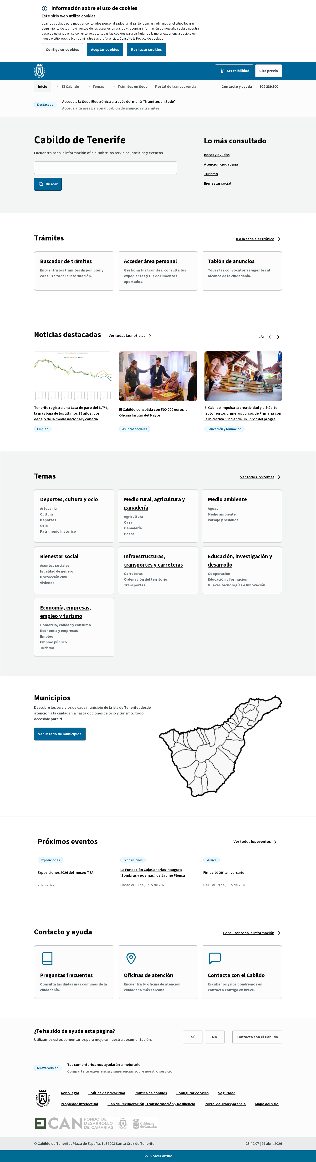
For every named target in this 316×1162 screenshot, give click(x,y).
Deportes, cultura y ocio (69, 499)
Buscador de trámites (66, 261)
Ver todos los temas (257, 477)
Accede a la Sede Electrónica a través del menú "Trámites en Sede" (119, 101)
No (214, 1037)
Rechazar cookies (146, 49)
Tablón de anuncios (231, 261)
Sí (192, 1037)
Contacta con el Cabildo (236, 975)
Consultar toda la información (248, 933)
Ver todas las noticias (127, 335)
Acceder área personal (150, 261)
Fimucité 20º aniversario (224, 872)
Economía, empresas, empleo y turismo (65, 612)
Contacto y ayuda (236, 86)
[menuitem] (42, 86)
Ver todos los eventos (252, 841)
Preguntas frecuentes (66, 975)
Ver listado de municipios (60, 734)
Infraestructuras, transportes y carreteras (153, 560)
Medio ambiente (227, 499)
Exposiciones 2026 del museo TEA (65, 872)
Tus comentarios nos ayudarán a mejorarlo (104, 1064)
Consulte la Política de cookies (141, 38)
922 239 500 (269, 86)
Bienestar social (59, 556)
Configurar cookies (62, 49)
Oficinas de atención (148, 975)
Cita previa (268, 70)
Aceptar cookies (105, 49)
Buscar (48, 184)
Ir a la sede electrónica (255, 239)
